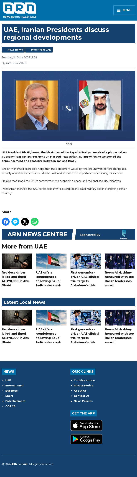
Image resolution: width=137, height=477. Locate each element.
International (14, 385)
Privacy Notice (83, 385)
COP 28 (10, 406)
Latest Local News (24, 302)
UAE (8, 380)
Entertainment (15, 401)
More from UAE (41, 49)
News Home (15, 49)
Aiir (25, 464)
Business (11, 390)
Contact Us (81, 396)
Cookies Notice (84, 380)
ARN (14, 464)
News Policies (83, 401)
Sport (9, 396)
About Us (80, 390)
